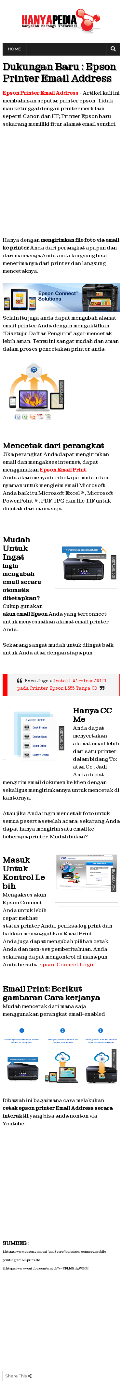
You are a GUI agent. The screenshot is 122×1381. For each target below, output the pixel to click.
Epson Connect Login (67, 964)
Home (14, 49)
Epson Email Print (63, 469)
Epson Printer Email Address (40, 93)
